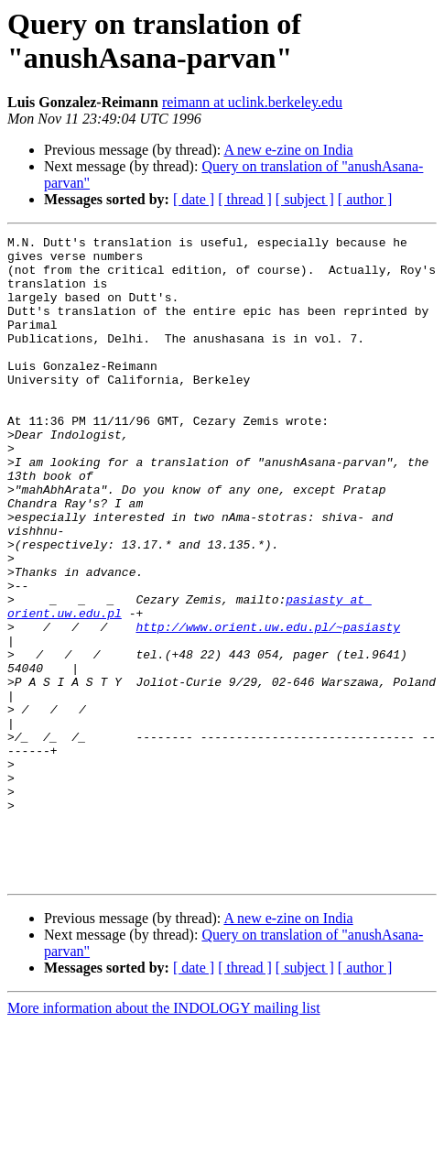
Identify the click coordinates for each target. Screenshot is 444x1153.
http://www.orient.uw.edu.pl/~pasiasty (267, 706)
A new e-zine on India (287, 150)
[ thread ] (245, 199)
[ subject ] (305, 199)
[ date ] (193, 199)
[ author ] (365, 199)
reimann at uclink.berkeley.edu (252, 102)
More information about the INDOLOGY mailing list (163, 1137)
